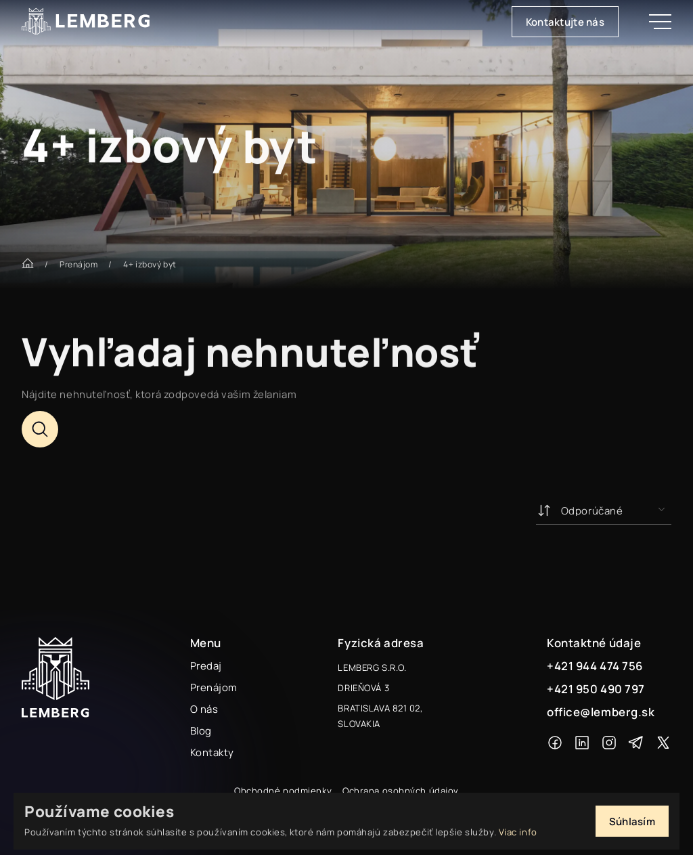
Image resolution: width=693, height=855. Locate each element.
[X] (663, 743)
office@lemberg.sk (601, 712)
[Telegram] (636, 743)
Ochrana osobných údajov (400, 791)
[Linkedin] (582, 743)
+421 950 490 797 (596, 689)
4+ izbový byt (149, 264)
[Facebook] (555, 743)
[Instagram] (609, 743)
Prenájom (78, 264)
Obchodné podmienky (283, 791)
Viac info (518, 832)
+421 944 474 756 (595, 666)
